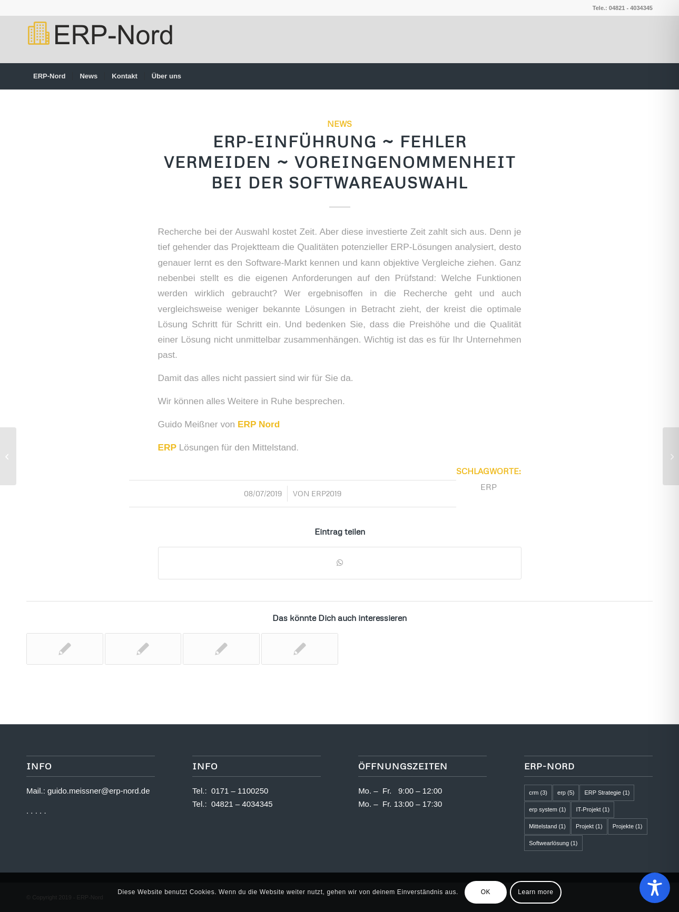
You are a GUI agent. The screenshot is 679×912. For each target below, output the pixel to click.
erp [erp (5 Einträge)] (565, 792)
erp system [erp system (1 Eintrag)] (547, 809)
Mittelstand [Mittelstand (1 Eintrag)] (547, 826)
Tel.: (201, 790)
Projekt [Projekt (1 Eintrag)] (589, 826)
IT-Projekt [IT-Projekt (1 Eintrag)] (592, 809)
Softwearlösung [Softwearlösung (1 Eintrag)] (553, 843)
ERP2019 (326, 493)
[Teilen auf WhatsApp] (340, 562)
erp (488, 487)
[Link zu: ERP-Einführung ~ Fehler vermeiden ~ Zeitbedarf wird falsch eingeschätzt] (64, 649)
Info (205, 765)
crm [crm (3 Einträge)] (538, 792)
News (339, 123)
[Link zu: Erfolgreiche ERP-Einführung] (143, 649)
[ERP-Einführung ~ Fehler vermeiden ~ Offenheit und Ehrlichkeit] (8, 456)
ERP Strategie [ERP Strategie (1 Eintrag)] (606, 792)
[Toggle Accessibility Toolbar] (654, 887)
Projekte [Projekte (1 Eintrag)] (628, 826)
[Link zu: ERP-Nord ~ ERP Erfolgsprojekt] (299, 649)
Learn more (535, 892)
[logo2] (99, 39)
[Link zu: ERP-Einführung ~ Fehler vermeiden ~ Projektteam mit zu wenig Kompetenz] (221, 649)
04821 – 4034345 (242, 803)
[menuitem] (49, 76)
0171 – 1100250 (239, 790)
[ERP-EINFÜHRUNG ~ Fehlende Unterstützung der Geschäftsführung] (671, 456)
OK (486, 892)
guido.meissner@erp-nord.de (98, 790)
